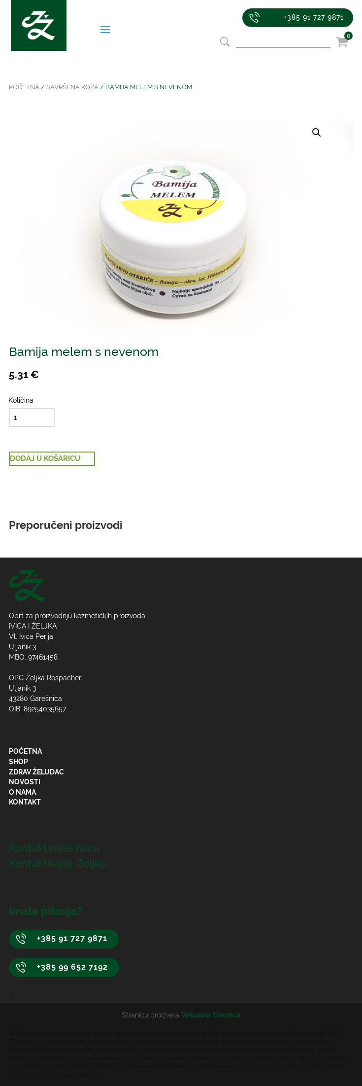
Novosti (24, 782)
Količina (20, 400)
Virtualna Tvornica (210, 1015)
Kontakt (25, 802)
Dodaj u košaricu (45, 458)
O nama (22, 792)
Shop (18, 762)
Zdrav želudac (36, 772)
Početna (24, 87)
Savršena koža (72, 87)
